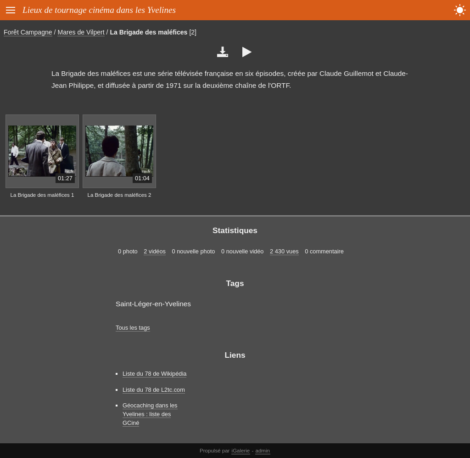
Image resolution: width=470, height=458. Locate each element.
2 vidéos (155, 251)
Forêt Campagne (28, 32)
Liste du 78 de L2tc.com (154, 389)
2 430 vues (284, 251)
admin (263, 450)
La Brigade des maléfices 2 (119, 195)
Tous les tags (133, 327)
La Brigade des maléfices (148, 32)
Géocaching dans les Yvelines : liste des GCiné (150, 414)
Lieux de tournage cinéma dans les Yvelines (99, 10)
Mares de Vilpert (80, 32)
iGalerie (241, 450)
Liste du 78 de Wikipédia (154, 373)
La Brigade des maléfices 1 (42, 195)
